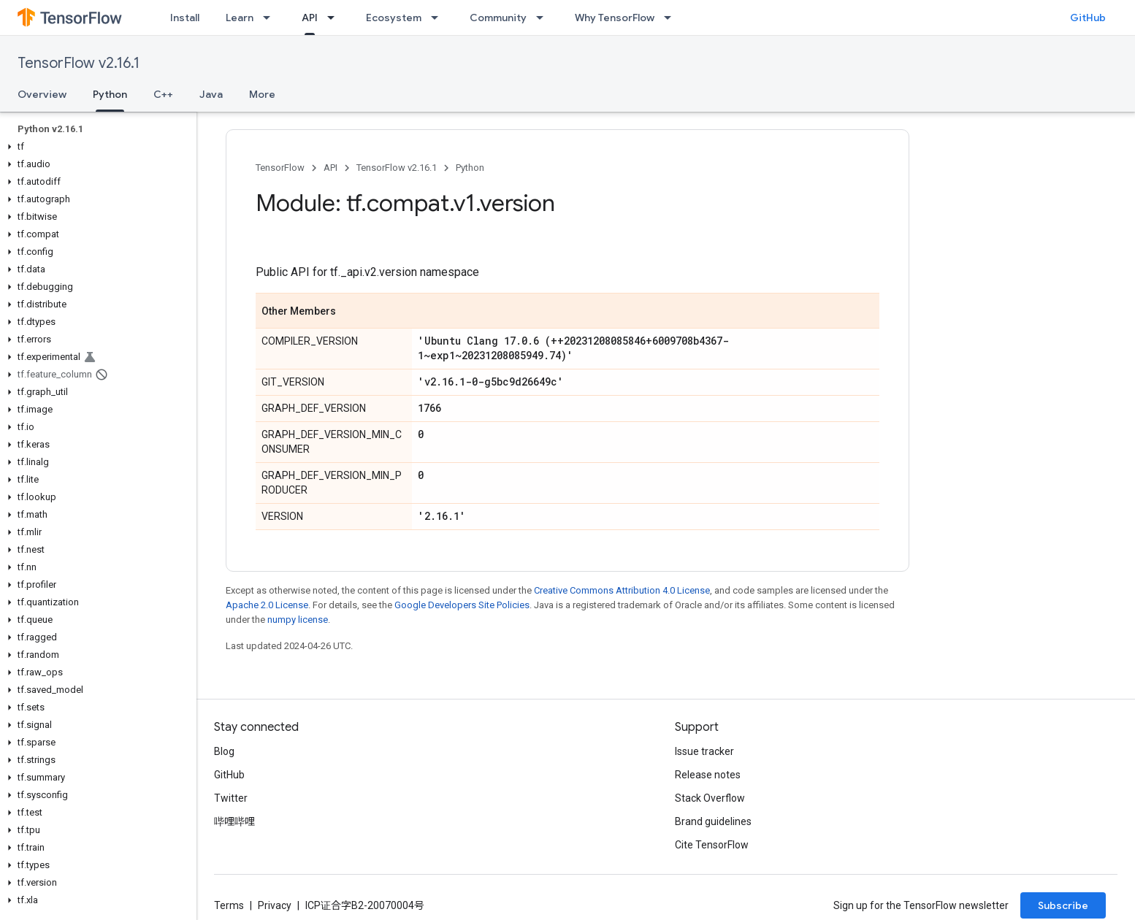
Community (498, 17)
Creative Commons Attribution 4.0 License (622, 590)
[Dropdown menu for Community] (544, 17)
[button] (95, 147)
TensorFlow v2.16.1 (79, 63)
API (330, 167)
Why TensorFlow (614, 17)
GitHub (1088, 17)
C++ (163, 94)
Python (470, 167)
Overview (42, 94)
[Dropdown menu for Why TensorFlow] (671, 17)
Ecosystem (393, 17)
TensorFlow (280, 167)
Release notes (708, 775)
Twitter (231, 798)
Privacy (274, 905)
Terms (229, 905)
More (262, 94)
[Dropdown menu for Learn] (270, 17)
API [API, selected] (310, 17)
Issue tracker (704, 751)
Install (184, 17)
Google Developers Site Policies (462, 604)
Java (211, 94)
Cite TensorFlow (712, 845)
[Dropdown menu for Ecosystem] (438, 17)
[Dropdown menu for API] (335, 17)
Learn (239, 17)
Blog (224, 751)
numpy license (297, 619)
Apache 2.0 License (267, 604)
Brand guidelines (713, 821)
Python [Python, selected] (110, 94)
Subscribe (1063, 905)
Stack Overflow (710, 798)
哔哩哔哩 (234, 821)
